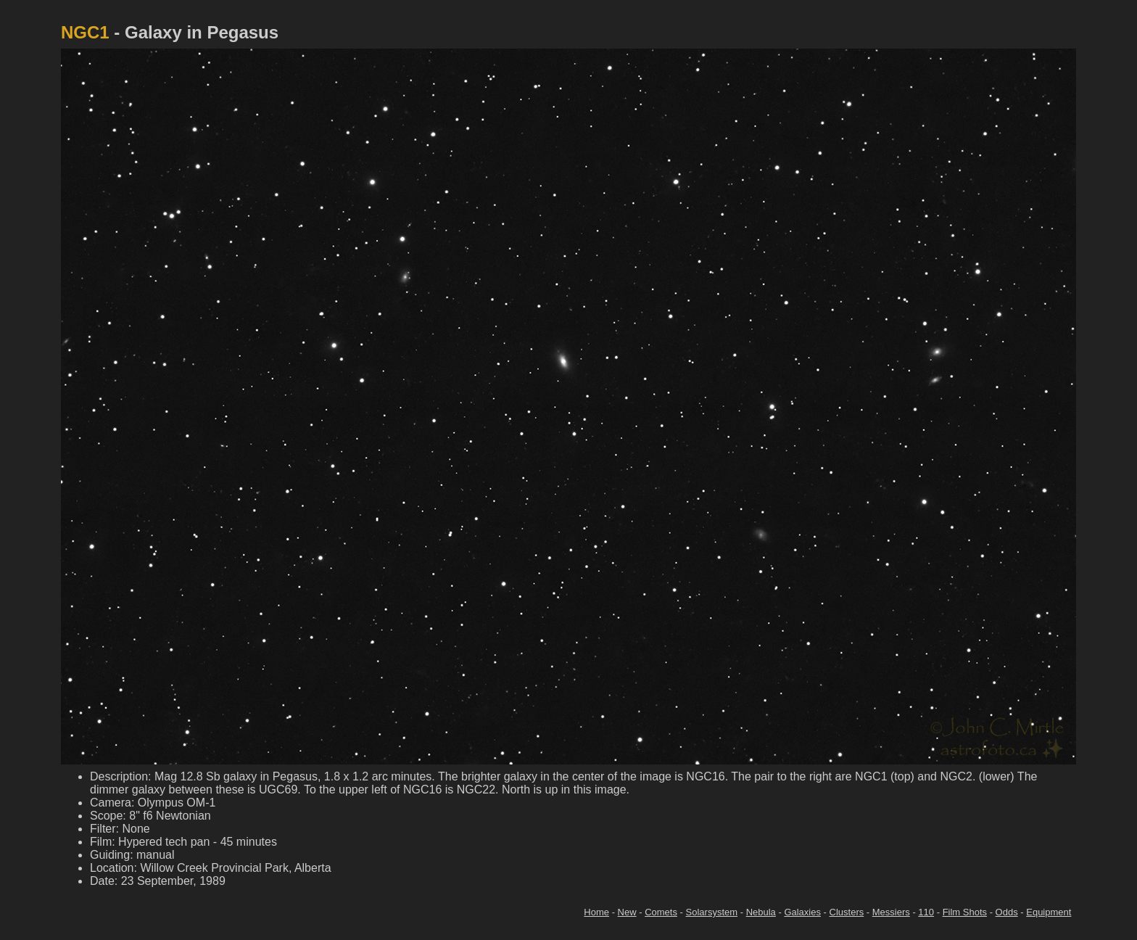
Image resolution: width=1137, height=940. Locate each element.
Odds (1007, 912)
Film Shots (965, 912)
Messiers (891, 912)
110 (926, 912)
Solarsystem (712, 912)
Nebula (761, 912)
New (627, 912)
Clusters (847, 912)
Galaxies (802, 912)
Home (596, 912)
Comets (661, 912)
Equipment (1048, 912)
